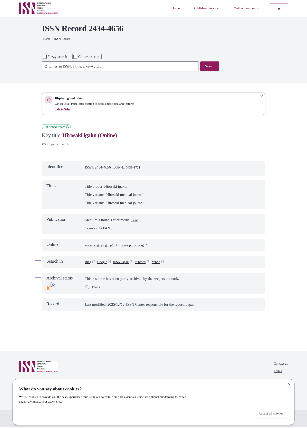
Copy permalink (57, 144)
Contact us (280, 365)
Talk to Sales (63, 109)
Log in (278, 8)
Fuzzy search (57, 57)
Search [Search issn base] (209, 67)
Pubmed (145, 262)
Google (103, 262)
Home (168, 8)
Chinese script (88, 57)
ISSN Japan (124, 262)
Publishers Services (201, 8)
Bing (88, 262)
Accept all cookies (269, 413)
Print (135, 221)
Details (93, 288)
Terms (276, 373)
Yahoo (162, 262)
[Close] (289, 383)
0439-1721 (134, 168)
